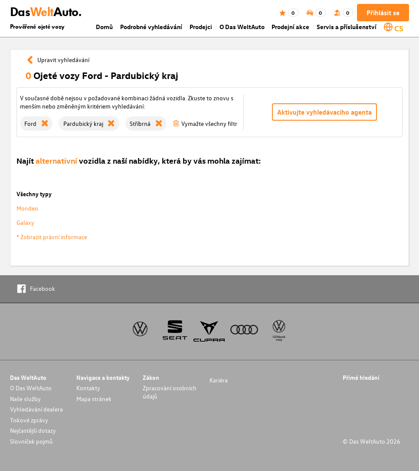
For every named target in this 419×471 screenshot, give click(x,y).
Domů (104, 27)
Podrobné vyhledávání (151, 27)
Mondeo (27, 208)
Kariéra (219, 380)
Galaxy (25, 222)
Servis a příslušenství (346, 27)
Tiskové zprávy (29, 420)
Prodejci (201, 27)
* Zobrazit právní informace (51, 237)
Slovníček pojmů (31, 441)
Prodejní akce (290, 27)
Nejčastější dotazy (33, 430)
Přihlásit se (383, 12)
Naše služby (25, 399)
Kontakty (88, 388)
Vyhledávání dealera (36, 409)
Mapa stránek (93, 399)
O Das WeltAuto (242, 27)
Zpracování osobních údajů (169, 392)
